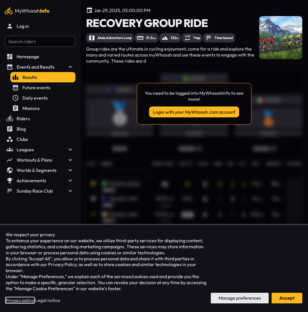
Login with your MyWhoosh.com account (194, 112)
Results (24, 77)
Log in (17, 26)
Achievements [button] (40, 180)
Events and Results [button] (40, 66)
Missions (26, 108)
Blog (16, 128)
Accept (287, 298)
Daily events (30, 97)
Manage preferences (240, 298)
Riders (18, 118)
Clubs (17, 139)
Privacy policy (20, 300)
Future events (31, 87)
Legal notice (47, 300)
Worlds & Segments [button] (40, 170)
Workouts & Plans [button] (40, 159)
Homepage (22, 56)
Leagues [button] (40, 149)
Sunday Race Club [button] (40, 190)
